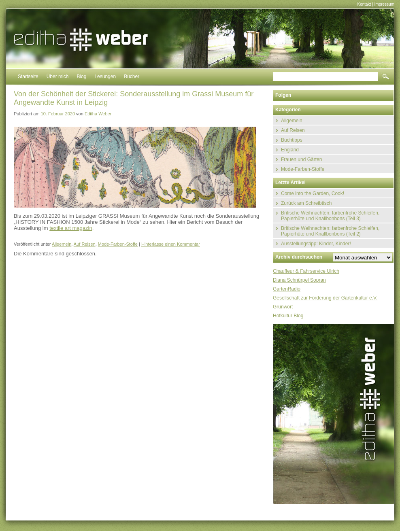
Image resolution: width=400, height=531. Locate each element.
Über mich (58, 76)
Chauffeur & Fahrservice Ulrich (306, 271)
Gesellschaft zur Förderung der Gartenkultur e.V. (325, 298)
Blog (81, 76)
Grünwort (283, 307)
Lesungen (105, 76)
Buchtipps (291, 140)
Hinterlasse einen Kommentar (170, 244)
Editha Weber (98, 113)
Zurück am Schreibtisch (306, 203)
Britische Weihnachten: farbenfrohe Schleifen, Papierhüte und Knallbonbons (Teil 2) (330, 231)
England (290, 150)
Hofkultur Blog (288, 316)
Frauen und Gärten (301, 159)
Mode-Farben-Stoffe (118, 244)
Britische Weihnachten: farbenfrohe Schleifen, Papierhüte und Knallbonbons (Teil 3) (330, 215)
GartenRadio (286, 289)
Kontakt (364, 4)
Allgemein (61, 244)
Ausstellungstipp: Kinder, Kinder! (316, 243)
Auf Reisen (85, 244)
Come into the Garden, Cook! (312, 193)
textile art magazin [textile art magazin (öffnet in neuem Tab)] (70, 228)
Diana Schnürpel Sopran (299, 280)
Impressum (384, 4)
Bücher (131, 76)
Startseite (28, 76)
